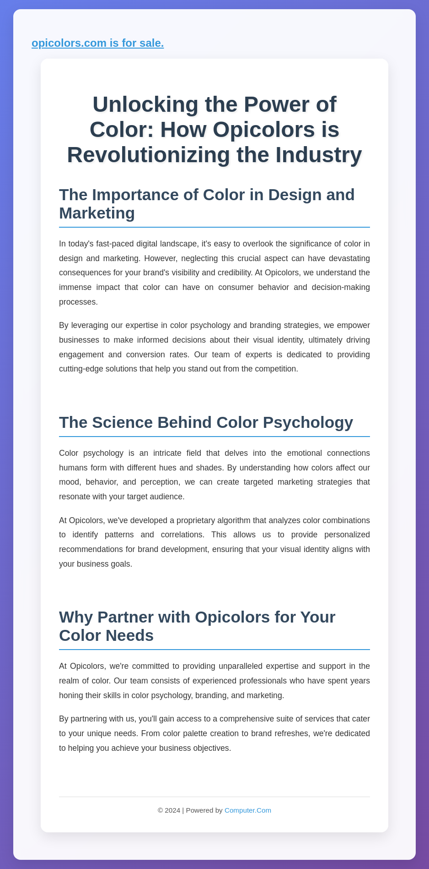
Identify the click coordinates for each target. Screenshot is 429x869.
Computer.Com (248, 810)
